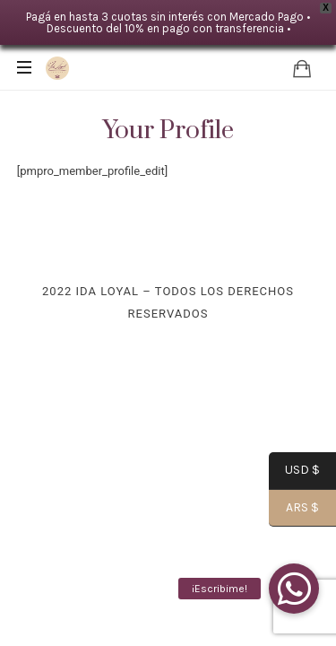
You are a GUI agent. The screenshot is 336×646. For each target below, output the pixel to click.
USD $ (294, 472)
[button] (294, 588)
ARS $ (294, 509)
